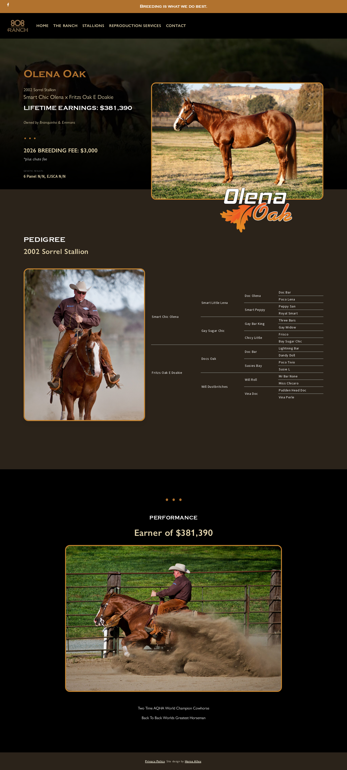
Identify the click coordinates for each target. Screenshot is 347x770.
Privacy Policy (155, 761)
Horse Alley (193, 761)
